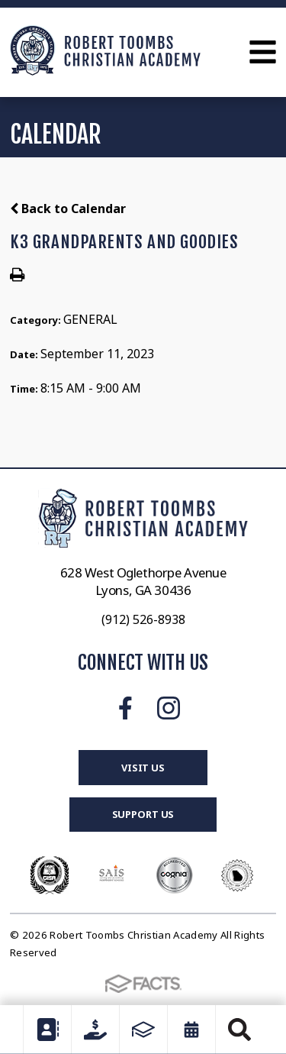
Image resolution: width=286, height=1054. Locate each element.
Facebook (125, 708)
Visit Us (143, 767)
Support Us (143, 814)
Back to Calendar (68, 208)
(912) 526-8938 (143, 619)
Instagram (168, 708)
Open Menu (262, 51)
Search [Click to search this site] (239, 1029)
